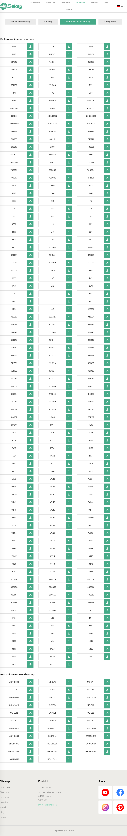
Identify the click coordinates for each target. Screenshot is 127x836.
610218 (52, 139)
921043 (91, 340)
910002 (14, 417)
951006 (52, 85)
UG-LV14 (91, 682)
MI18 (91, 641)
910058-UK (91, 736)
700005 (52, 170)
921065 (91, 247)
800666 (90, 587)
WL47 (90, 510)
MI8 (90, 626)
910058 (52, 409)
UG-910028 (14, 682)
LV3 (14, 286)
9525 (14, 185)
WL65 (52, 548)
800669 (52, 595)
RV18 (91, 433)
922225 (52, 317)
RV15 (91, 425)
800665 (52, 587)
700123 (52, 162)
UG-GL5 (90, 713)
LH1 (52, 232)
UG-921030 (91, 697)
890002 (90, 108)
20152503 (91, 124)
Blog (2, 812)
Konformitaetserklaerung (78, 21)
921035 (91, 348)
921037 (52, 348)
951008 (14, 85)
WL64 (13, 548)
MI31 (14, 664)
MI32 (52, 664)
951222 (91, 417)
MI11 (52, 633)
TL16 (14, 54)
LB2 (14, 247)
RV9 (14, 440)
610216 (91, 139)
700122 (91, 162)
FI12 (14, 201)
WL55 (52, 533)
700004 (90, 170)
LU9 (52, 294)
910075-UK (52, 736)
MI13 (14, 641)
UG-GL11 (90, 705)
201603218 (14, 124)
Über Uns (4, 792)
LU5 (91, 301)
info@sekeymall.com (47, 804)
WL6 (91, 471)
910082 (91, 394)
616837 (14, 131)
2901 (91, 185)
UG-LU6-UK (14, 759)
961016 (14, 62)
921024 (52, 379)
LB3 (91, 240)
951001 (52, 70)
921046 (91, 332)
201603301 (91, 116)
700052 (14, 170)
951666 (52, 62)
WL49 (52, 518)
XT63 (52, 572)
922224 (91, 317)
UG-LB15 (91, 690)
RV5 (91, 77)
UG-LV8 (14, 690)
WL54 (13, 533)
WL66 (90, 548)
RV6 (52, 77)
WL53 (90, 525)
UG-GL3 (52, 721)
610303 (14, 139)
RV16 (52, 448)
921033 (52, 355)
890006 (90, 101)
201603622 (52, 116)
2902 (52, 185)
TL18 (52, 46)
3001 (52, 270)
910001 (52, 417)
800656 (90, 579)
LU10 (14, 294)
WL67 (14, 556)
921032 (91, 355)
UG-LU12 (52, 690)
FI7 (91, 201)
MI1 (91, 610)
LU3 (52, 309)
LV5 (91, 278)
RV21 (14, 456)
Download (4, 802)
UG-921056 (14, 697)
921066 (52, 247)
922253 (14, 317)
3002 (14, 224)
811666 (14, 602)
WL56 (90, 533)
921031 (14, 363)
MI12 (91, 633)
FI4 (91, 209)
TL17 (91, 46)
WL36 (52, 487)
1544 (52, 193)
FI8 (52, 201)
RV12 (52, 440)
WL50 (91, 518)
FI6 (14, 209)
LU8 (91, 294)
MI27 (14, 657)
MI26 (91, 649)
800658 (14, 587)
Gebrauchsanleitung (20, 21)
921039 (14, 348)
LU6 (52, 301)
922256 (91, 309)
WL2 (91, 463)
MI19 (14, 649)
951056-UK (14, 744)
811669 (52, 602)
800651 (52, 579)
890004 (13, 108)
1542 (91, 193)
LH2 (14, 232)
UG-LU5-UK (52, 759)
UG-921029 (14, 705)
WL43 (52, 502)
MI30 (91, 657)
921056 (14, 324)
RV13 (91, 440)
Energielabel (110, 21)
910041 (91, 409)
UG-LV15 (52, 682)
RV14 (52, 425)
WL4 (52, 471)
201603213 (52, 124)
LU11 (91, 286)
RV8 (52, 433)
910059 (14, 409)
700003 (13, 178)
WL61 (91, 541)
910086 (52, 386)
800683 (90, 595)
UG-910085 (52, 728)
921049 (14, 332)
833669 (52, 610)
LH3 (91, 224)
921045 (14, 340)
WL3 (14, 471)
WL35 (13, 487)
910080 (52, 402)
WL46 (52, 510)
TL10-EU (52, 54)
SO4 (91, 93)
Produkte (4, 797)
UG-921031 (52, 697)
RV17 (14, 433)
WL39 (13, 494)
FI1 (91, 216)
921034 (14, 355)
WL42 (13, 502)
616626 (52, 131)
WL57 (14, 541)
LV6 (52, 278)
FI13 (52, 93)
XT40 (52, 564)
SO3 (14, 101)
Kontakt (3, 807)
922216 (91, 263)
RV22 (52, 456)
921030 (52, 363)
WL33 (52, 479)
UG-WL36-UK (91, 751)
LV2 (52, 286)
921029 (91, 363)
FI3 (14, 216)
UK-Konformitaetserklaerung (17, 674)
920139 (14, 379)
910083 (52, 394)
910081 (14, 402)
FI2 (52, 216)
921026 (52, 371)
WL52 (52, 525)
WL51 (14, 525)
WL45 (13, 510)
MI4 (90, 618)
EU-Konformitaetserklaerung (17, 39)
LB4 (52, 240)
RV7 (14, 77)
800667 (14, 595)
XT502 (14, 579)
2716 (14, 193)
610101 (52, 147)
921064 (14, 255)
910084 (14, 394)
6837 (91, 155)
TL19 (14, 46)
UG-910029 (91, 744)
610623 (91, 131)
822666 (91, 602)
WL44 (90, 502)
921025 (91, 371)
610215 (14, 147)
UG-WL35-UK (14, 751)
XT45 (91, 564)
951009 (91, 62)
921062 (91, 255)
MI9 (14, 633)
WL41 (91, 494)
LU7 (14, 301)
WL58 (52, 541)
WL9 (14, 479)
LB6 (91, 232)
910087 (14, 386)
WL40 (52, 494)
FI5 (52, 209)
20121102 (14, 162)
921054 (91, 324)
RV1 (14, 93)
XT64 (91, 572)
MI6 (14, 626)
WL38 (90, 487)
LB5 (14, 240)
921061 (14, 263)
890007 (52, 101)
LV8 (91, 270)
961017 (14, 425)
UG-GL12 (14, 713)
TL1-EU (91, 54)
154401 (91, 178)
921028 (14, 371)
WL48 (13, 518)
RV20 (91, 448)
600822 (14, 155)
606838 (90, 147)
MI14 (52, 641)
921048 (52, 332)
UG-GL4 (52, 713)
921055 (52, 324)
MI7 (52, 626)
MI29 (52, 657)
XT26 (14, 564)
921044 (52, 340)
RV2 (91, 85)
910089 (91, 379)
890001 (14, 116)
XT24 (52, 556)
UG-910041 (52, 705)
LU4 (14, 309)
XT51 (14, 572)
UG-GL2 (14, 721)
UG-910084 (91, 728)
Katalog (48, 21)
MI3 (52, 618)
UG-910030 (52, 744)
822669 (14, 610)
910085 (91, 386)
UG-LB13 (91, 721)
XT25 (91, 556)
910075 (91, 402)
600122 (52, 155)
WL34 (90, 479)
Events (69, 9)
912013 (91, 70)
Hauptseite (5, 787)
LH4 (52, 224)
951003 (14, 70)
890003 (52, 108)
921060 (52, 263)
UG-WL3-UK (52, 751)
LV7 (14, 278)
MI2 (14, 618)
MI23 (52, 649)
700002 (52, 178)
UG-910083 (14, 736)
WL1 (52, 463)
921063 (52, 255)
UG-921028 (14, 728)
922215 (14, 270)
